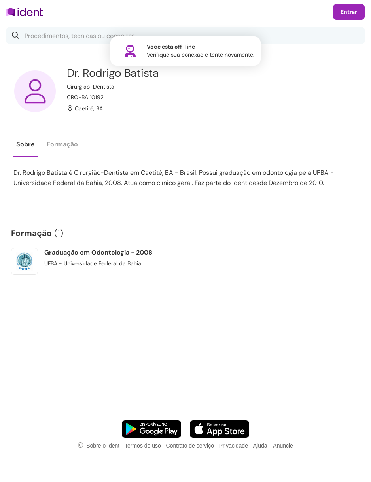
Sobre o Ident (102, 445)
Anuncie (283, 445)
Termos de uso (143, 445)
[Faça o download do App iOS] (219, 429)
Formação (62, 144)
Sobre (25, 144)
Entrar (349, 11)
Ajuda (260, 445)
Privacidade (233, 445)
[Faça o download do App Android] (151, 429)
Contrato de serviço (190, 445)
